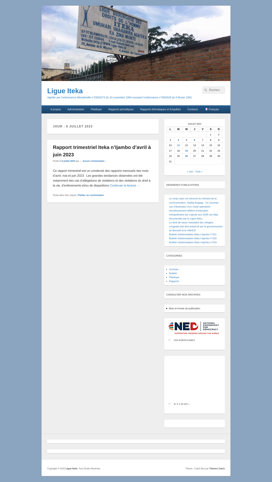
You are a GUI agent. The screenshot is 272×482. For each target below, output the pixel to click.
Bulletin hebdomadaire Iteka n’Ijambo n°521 (193, 234)
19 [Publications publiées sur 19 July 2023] (186, 150)
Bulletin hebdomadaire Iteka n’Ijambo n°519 (193, 242)
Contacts (193, 109)
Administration (75, 109)
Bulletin (173, 273)
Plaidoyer (96, 109)
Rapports (174, 281)
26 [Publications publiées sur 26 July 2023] (186, 156)
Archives (173, 269)
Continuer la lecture (125, 185)
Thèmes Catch (217, 468)
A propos (55, 109)
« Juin (190, 171)
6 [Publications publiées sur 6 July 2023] (194, 140)
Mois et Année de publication (184, 308)
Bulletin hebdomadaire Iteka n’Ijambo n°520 (193, 238)
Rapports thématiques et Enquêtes (160, 109)
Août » (198, 171)
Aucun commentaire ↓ (94, 161)
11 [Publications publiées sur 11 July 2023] (178, 145)
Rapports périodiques (121, 109)
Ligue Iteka (65, 91)
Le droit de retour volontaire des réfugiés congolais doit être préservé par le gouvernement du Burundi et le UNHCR (196, 226)
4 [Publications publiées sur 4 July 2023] (178, 140)
